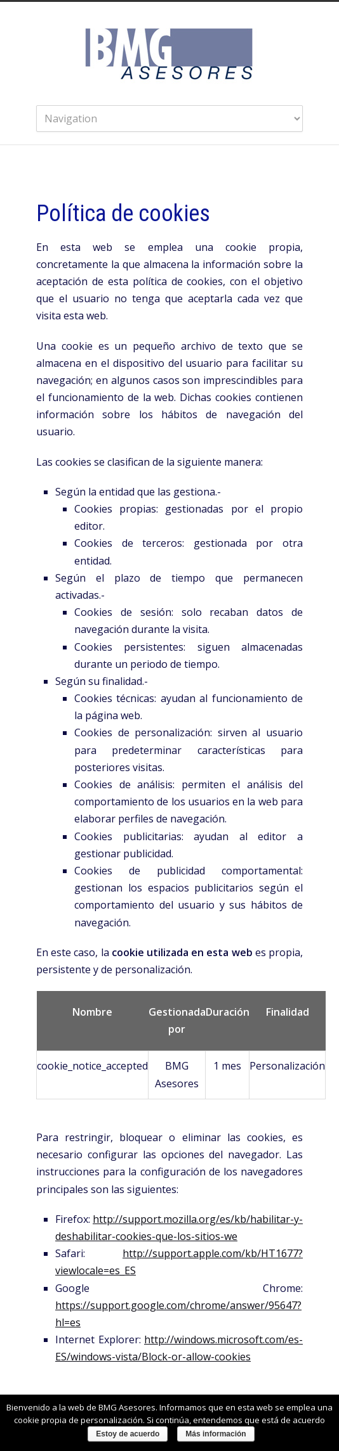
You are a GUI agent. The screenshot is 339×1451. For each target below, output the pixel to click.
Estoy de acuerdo (127, 1433)
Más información (215, 1433)
